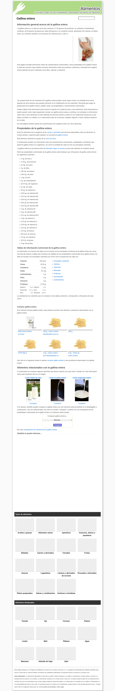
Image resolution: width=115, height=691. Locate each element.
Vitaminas (57, 267)
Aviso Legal (60, 687)
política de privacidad (49, 687)
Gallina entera (26, 18)
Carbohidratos (59, 280)
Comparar (33, 403)
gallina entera (63, 135)
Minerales (57, 270)
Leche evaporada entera (82, 378)
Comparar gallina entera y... (57, 416)
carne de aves (51, 138)
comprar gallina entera (55, 360)
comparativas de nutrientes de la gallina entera (40, 430)
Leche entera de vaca (33, 378)
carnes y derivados (54, 132)
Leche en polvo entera (57, 378)
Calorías (57, 264)
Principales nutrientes (61, 261)
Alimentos (90, 8)
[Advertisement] (45, 49)
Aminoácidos (58, 277)
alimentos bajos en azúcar (55, 148)
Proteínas (57, 273)
